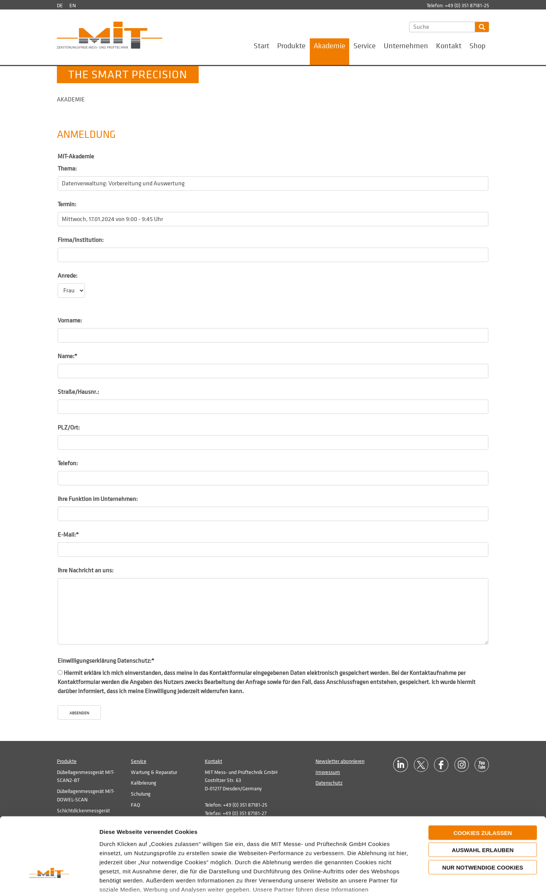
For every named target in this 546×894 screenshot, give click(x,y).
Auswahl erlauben (482, 791)
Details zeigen (435, 879)
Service (364, 46)
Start (261, 46)
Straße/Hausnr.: (78, 392)
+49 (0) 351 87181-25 (467, 5)
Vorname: (70, 320)
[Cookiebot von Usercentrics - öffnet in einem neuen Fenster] (49, 879)
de (60, 5)
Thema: (67, 168)
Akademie (329, 46)
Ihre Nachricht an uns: (85, 570)
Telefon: (68, 463)
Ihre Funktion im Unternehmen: (98, 499)
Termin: (67, 204)
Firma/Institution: (81, 240)
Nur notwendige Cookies (482, 809)
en (72, 5)
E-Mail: (68, 535)
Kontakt (448, 46)
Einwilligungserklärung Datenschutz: (106, 661)
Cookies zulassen (482, 774)
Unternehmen (406, 46)
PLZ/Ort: (69, 427)
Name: (67, 356)
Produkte (291, 46)
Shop (477, 46)
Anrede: (67, 276)
